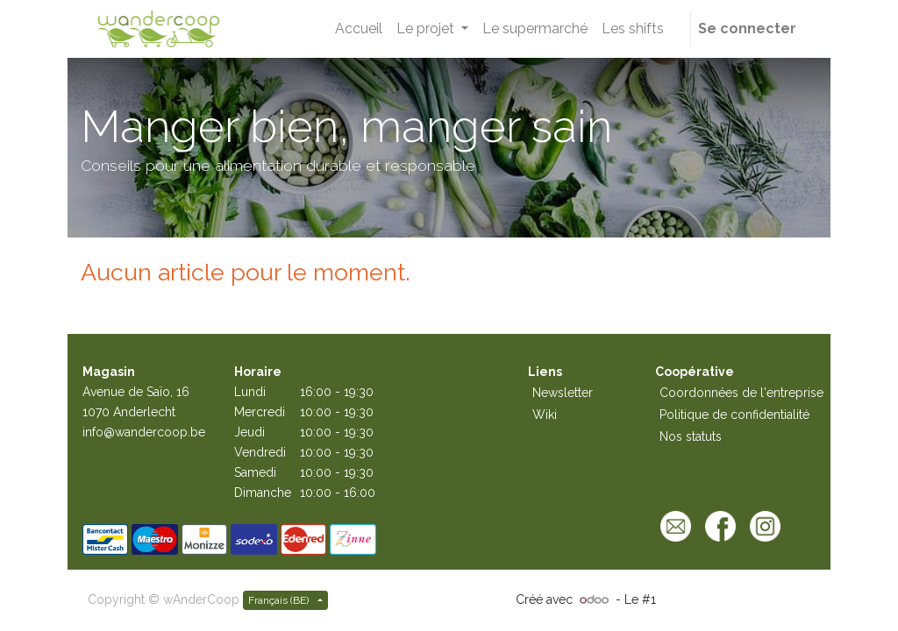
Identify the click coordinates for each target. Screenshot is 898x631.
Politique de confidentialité (734, 415)
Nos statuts (690, 436)
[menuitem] (358, 28)
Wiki (544, 415)
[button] (680, 28)
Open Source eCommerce (734, 599)
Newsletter (562, 393)
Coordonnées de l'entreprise (741, 393)
